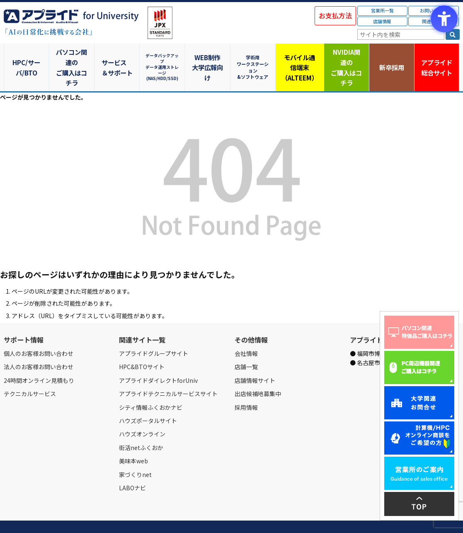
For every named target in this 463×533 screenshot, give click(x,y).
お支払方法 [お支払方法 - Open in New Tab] (335, 15)
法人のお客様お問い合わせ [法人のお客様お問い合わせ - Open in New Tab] (38, 347)
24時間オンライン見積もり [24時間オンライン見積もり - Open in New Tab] (39, 360)
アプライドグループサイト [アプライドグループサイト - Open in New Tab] (153, 333)
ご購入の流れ (122, 517)
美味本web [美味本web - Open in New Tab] (133, 441)
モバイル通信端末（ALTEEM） (300, 57)
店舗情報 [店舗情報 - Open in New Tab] (382, 21)
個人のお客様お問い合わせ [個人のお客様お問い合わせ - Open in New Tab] (38, 333)
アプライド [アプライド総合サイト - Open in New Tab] (436, 57)
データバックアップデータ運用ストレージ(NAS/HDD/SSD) (163, 57)
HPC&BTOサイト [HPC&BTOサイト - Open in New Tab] (142, 347)
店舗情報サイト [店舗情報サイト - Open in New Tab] (255, 360)
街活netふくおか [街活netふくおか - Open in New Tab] (141, 427)
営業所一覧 (382, 10)
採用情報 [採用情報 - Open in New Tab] (246, 387)
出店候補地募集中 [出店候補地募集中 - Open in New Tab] (258, 374)
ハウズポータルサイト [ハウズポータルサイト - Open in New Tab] (148, 401)
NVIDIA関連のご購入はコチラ (345, 57)
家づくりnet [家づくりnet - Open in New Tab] (135, 454)
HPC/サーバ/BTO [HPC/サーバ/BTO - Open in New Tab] (26, 57)
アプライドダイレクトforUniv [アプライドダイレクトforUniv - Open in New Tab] (158, 360)
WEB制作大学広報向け (209, 57)
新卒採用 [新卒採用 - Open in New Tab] (391, 57)
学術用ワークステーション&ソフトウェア (254, 57)
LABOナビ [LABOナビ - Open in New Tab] (132, 468)
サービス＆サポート (117, 57)
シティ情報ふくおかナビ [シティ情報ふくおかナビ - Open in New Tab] (150, 387)
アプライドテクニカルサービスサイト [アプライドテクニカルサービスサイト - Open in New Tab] (168, 374)
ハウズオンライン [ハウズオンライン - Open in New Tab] (142, 414)
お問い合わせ (89, 517)
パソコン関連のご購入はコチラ (72, 57)
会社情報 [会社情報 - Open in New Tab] (246, 333)
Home (10, 517)
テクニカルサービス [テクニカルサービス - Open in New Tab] (30, 374)
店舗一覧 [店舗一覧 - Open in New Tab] (246, 347)
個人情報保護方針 (160, 517)
